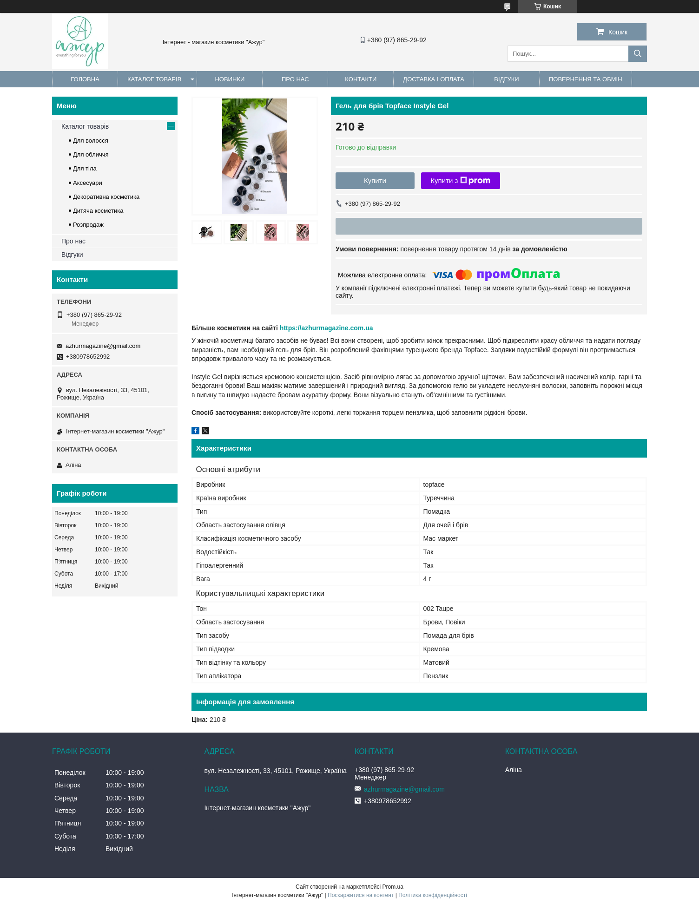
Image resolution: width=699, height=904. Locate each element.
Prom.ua (392, 887)
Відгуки (506, 79)
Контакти (360, 79)
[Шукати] (637, 54)
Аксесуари (87, 182)
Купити (375, 180)
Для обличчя (91, 154)
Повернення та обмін (585, 79)
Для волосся (90, 140)
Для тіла (85, 168)
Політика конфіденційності (432, 895)
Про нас (295, 79)
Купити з (460, 181)
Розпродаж (88, 224)
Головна (85, 79)
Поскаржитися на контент (361, 895)
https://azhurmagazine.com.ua (326, 328)
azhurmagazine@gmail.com (103, 345)
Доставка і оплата (433, 79)
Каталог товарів (154, 79)
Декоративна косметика (106, 196)
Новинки (229, 79)
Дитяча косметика (98, 210)
